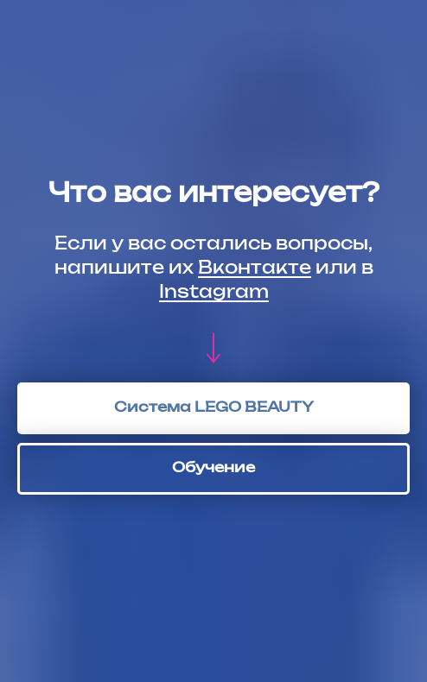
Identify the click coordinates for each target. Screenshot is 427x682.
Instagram (214, 292)
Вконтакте (254, 268)
